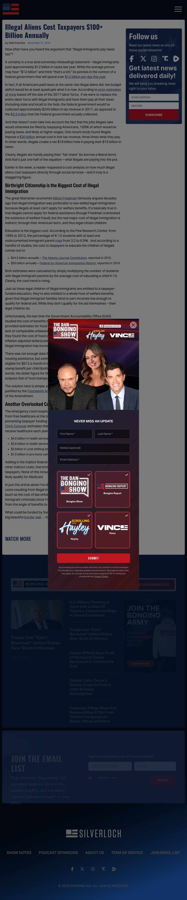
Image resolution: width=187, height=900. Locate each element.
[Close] (133, 325)
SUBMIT (93, 558)
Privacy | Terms (101, 576)
